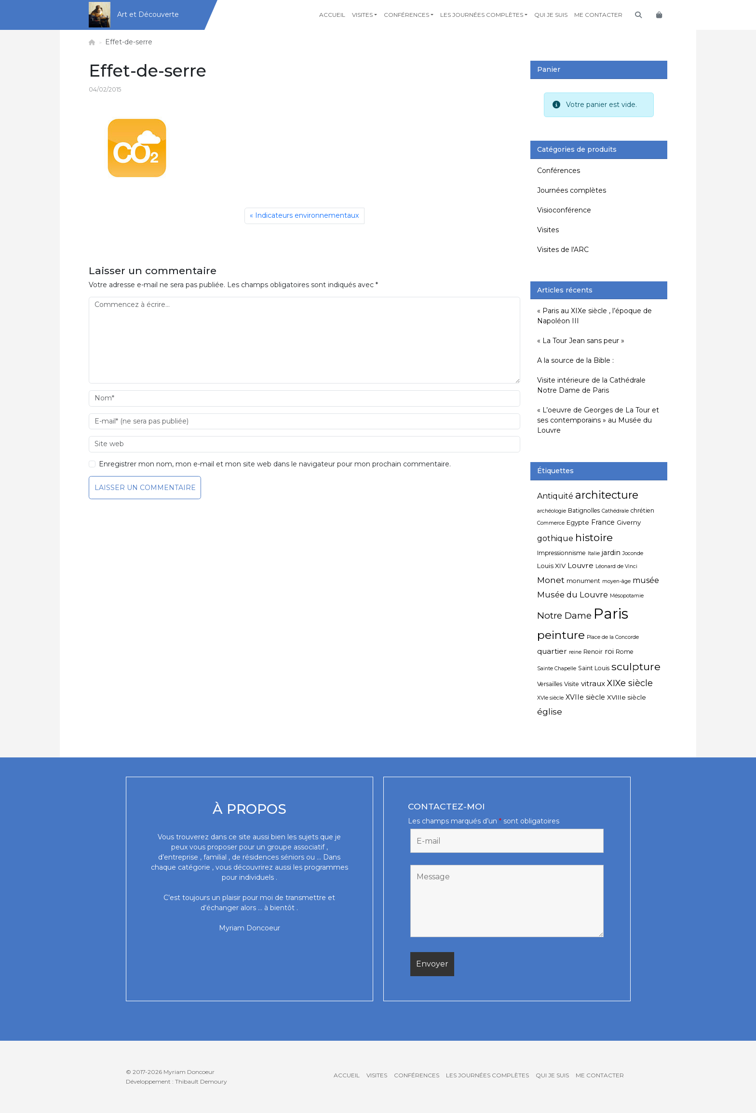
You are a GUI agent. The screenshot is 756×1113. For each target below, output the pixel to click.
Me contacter (598, 14)
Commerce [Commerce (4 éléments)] (551, 523)
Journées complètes (571, 190)
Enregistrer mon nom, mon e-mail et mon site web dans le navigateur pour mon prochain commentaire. (275, 464)
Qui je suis (550, 14)
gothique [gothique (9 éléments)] (555, 538)
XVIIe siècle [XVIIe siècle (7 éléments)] (585, 697)
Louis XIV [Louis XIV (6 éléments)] (551, 566)
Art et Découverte (148, 14)
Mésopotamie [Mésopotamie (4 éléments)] (627, 596)
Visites (362, 14)
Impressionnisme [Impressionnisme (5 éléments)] (561, 552)
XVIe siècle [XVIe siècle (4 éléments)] (550, 698)
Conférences (406, 14)
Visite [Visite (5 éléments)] (571, 684)
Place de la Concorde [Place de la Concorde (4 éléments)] (613, 637)
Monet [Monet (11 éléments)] (551, 580)
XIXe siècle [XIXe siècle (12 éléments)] (630, 683)
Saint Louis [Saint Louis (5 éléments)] (593, 668)
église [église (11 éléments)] (549, 711)
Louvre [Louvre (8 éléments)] (580, 565)
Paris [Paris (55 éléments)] (611, 613)
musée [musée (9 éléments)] (646, 580)
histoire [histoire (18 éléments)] (594, 537)
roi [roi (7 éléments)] (609, 651)
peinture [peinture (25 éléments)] (561, 635)
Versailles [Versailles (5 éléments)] (549, 684)
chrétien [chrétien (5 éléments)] (642, 510)
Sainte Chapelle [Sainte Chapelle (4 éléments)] (556, 668)
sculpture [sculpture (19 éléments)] (636, 666)
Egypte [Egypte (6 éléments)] (578, 522)
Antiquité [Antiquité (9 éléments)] (555, 496)
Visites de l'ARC (563, 249)
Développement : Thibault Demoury (176, 1081)
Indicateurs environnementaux (307, 215)
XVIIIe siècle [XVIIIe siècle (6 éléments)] (626, 697)
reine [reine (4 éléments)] (575, 652)
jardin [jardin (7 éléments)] (611, 552)
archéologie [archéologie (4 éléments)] (551, 511)
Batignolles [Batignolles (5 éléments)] (584, 510)
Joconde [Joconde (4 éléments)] (632, 553)
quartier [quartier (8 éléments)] (552, 651)
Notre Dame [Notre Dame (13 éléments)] (564, 615)
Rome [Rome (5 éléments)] (625, 651)
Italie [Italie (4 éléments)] (594, 553)
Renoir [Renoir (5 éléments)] (593, 651)
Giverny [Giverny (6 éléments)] (629, 522)
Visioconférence (564, 210)
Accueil (332, 14)
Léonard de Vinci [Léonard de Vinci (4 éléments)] (616, 566)
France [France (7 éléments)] (603, 522)
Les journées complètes (481, 14)
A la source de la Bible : (575, 360)
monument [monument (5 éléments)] (583, 580)
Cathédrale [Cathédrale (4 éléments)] (615, 511)
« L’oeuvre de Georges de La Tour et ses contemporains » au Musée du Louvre (598, 420)
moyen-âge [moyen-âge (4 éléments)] (616, 581)
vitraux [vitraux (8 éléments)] (593, 683)
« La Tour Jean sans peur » (580, 340)
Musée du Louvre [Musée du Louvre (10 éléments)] (572, 594)
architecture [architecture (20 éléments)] (606, 495)
